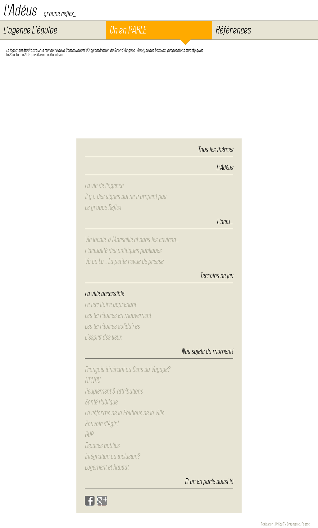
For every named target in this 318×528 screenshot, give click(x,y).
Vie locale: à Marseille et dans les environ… (132, 239)
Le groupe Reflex (103, 207)
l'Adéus (20, 10)
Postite (306, 524)
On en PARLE (127, 30)
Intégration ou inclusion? (112, 456)
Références (233, 30)
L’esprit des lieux (103, 337)
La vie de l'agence (104, 185)
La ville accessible (104, 293)
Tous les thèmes (215, 149)
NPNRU (92, 380)
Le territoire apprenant (110, 304)
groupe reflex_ (59, 13)
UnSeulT (279, 524)
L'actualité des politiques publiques (123, 250)
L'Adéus (224, 168)
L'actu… (225, 222)
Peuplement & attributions (114, 391)
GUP (89, 434)
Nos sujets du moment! (207, 352)
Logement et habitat (107, 467)
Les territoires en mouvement (118, 315)
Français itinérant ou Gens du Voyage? (127, 369)
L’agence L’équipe (30, 30)
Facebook (90, 501)
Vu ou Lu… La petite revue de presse (124, 261)
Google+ (102, 501)
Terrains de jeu (216, 276)
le (18, 54)
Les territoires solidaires (112, 326)
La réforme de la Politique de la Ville (124, 413)
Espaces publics (102, 445)
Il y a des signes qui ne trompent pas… (127, 196)
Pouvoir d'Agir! (102, 423)
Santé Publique (101, 402)
